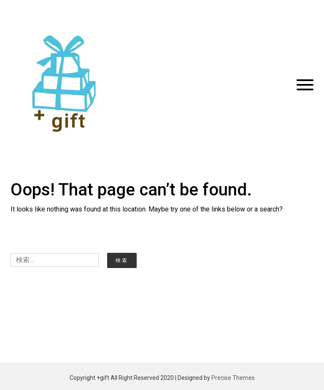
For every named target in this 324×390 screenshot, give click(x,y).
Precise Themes (233, 377)
